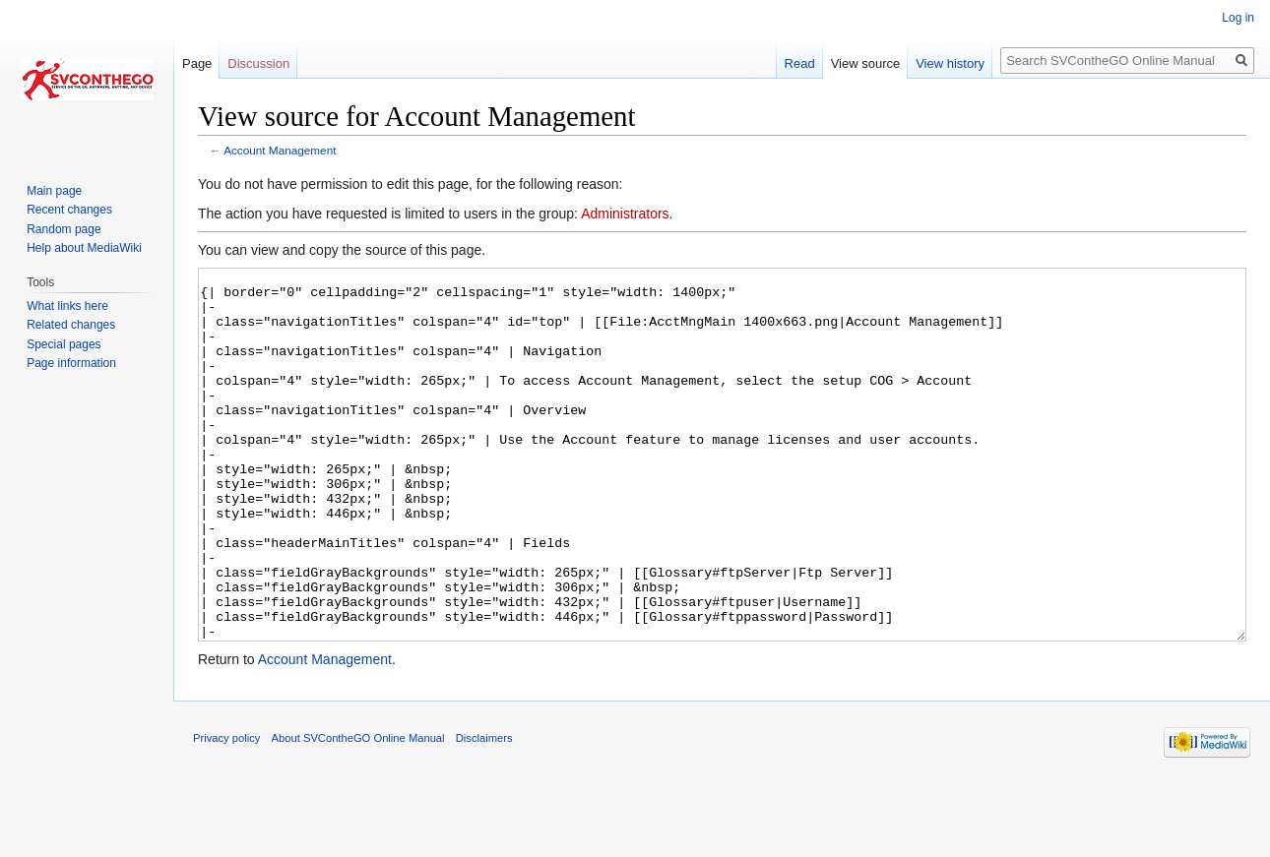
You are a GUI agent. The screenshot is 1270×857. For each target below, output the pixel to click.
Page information (71, 363)
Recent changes (69, 209)
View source (866, 63)
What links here (67, 306)
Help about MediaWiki (84, 248)
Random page (63, 229)
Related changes (71, 325)
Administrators (624, 213)
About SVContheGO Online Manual (358, 812)
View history (950, 63)
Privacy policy (226, 812)
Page (197, 63)
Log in (1238, 18)
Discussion (258, 63)
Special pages (63, 344)
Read (800, 63)
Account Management (279, 150)
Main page (54, 191)
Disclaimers (484, 812)
